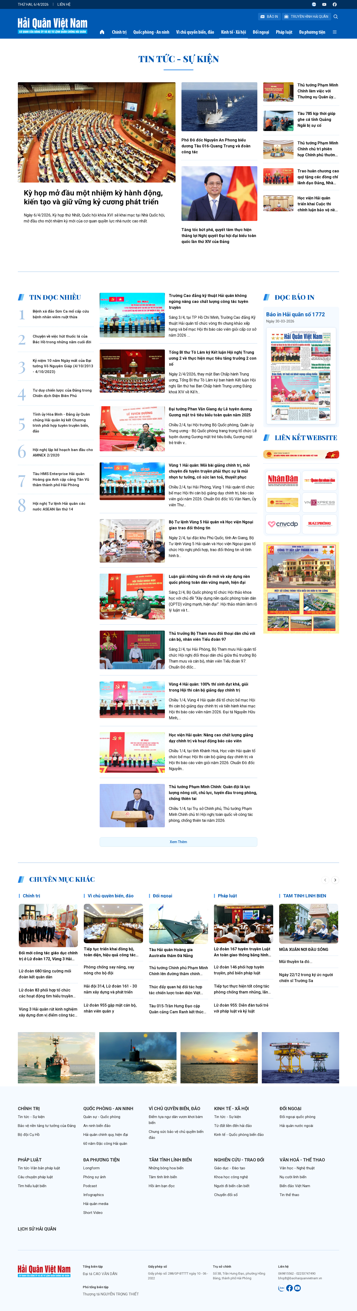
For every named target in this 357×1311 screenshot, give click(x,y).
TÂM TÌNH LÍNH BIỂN (304, 895)
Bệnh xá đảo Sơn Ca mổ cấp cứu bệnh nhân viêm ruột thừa (61, 314)
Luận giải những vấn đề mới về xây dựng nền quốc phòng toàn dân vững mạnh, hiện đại (209, 579)
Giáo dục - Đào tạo (229, 1168)
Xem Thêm (178, 842)
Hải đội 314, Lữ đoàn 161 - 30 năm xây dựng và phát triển (110, 989)
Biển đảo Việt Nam (295, 1186)
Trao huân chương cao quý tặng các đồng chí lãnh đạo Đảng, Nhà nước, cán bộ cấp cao (318, 177)
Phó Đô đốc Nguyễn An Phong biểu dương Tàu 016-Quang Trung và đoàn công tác (215, 146)
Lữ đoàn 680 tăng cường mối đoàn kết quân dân (45, 974)
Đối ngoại (261, 32)
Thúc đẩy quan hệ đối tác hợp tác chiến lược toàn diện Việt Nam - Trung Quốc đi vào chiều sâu (177, 990)
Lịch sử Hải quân (37, 1228)
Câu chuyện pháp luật (35, 1177)
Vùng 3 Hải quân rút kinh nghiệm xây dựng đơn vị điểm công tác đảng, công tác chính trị (48, 1012)
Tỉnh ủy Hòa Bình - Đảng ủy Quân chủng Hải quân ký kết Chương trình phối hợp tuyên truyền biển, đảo (61, 422)
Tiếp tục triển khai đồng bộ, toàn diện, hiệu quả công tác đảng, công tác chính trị (110, 952)
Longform (91, 1168)
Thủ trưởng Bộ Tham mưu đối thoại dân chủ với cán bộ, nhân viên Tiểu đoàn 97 (212, 636)
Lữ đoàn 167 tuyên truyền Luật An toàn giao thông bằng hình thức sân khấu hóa (242, 952)
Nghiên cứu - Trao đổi (239, 1159)
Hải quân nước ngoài (296, 1126)
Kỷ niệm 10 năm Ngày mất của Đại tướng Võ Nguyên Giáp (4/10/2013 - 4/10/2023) (63, 366)
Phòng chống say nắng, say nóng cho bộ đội (109, 970)
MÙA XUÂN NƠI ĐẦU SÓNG (303, 949)
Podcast (90, 1186)
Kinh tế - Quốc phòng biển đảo (239, 1134)
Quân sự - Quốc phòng (101, 1117)
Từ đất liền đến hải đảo (233, 1126)
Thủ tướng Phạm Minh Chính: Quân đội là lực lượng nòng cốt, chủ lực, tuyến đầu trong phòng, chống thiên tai (213, 792)
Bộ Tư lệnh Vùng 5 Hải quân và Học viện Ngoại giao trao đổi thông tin (211, 525)
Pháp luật (284, 32)
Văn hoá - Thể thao (302, 1159)
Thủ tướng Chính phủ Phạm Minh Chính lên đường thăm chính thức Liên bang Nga (178, 971)
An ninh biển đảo (97, 1126)
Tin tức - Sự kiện (31, 1117)
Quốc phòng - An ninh (151, 32)
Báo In (269, 16)
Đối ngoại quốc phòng (297, 1117)
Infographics (93, 1195)
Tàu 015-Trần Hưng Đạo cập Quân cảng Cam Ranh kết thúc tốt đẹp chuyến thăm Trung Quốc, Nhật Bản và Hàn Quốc (176, 1009)
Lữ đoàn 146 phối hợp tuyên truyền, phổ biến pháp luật (239, 970)
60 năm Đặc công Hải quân (105, 1143)
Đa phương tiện (312, 32)
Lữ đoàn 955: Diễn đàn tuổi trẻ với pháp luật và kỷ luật (241, 1008)
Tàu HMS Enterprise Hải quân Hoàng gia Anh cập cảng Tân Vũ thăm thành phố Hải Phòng (61, 479)
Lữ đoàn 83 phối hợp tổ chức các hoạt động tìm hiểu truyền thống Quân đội (46, 993)
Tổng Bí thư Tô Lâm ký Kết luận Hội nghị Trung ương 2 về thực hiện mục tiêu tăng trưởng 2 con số (212, 358)
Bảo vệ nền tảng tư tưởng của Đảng (47, 1126)
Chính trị (119, 32)
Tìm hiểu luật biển (32, 1186)
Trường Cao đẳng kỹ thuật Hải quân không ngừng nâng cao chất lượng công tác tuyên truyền (208, 301)
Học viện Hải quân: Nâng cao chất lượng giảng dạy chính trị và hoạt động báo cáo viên (211, 738)
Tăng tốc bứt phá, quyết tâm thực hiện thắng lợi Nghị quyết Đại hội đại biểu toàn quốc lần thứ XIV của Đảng (218, 235)
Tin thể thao (289, 1195)
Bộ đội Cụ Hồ (29, 1134)
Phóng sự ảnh (94, 1177)
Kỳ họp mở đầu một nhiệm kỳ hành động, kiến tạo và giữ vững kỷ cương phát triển (93, 197)
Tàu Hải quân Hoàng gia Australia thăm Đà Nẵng (171, 952)
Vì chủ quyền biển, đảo (195, 32)
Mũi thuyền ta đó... (295, 961)
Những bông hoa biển (166, 1168)
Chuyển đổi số (226, 1195)
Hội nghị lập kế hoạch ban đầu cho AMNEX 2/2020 (63, 453)
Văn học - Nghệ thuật (297, 1168)
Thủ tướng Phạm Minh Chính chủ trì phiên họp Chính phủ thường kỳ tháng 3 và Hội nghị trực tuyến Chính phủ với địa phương (318, 149)
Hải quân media (95, 1204)
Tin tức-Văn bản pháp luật (39, 1168)
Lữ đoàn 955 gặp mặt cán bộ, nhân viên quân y (110, 1008)
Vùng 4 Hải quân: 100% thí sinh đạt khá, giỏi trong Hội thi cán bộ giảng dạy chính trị (208, 687)
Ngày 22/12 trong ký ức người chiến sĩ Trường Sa (306, 977)
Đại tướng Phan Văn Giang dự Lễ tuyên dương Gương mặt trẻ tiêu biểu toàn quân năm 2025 (210, 412)
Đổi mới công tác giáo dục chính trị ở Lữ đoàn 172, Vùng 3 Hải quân (48, 956)
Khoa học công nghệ (231, 1177)
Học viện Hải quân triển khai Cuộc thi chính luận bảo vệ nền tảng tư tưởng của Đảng (317, 204)
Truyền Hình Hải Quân (306, 16)
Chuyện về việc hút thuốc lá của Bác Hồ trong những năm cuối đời (62, 339)
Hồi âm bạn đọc (162, 1186)
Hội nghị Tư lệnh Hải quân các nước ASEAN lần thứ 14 (59, 506)
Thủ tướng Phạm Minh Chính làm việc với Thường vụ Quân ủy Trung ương (318, 91)
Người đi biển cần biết (231, 1186)
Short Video (93, 1212)
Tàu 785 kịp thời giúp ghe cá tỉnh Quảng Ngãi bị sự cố (316, 119)
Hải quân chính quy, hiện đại (105, 1134)
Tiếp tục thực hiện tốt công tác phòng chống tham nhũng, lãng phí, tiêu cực (242, 989)
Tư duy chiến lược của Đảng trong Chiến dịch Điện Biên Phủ (62, 393)
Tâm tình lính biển (170, 1159)
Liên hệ (64, 4)
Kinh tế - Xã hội (233, 32)
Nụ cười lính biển (293, 1177)
